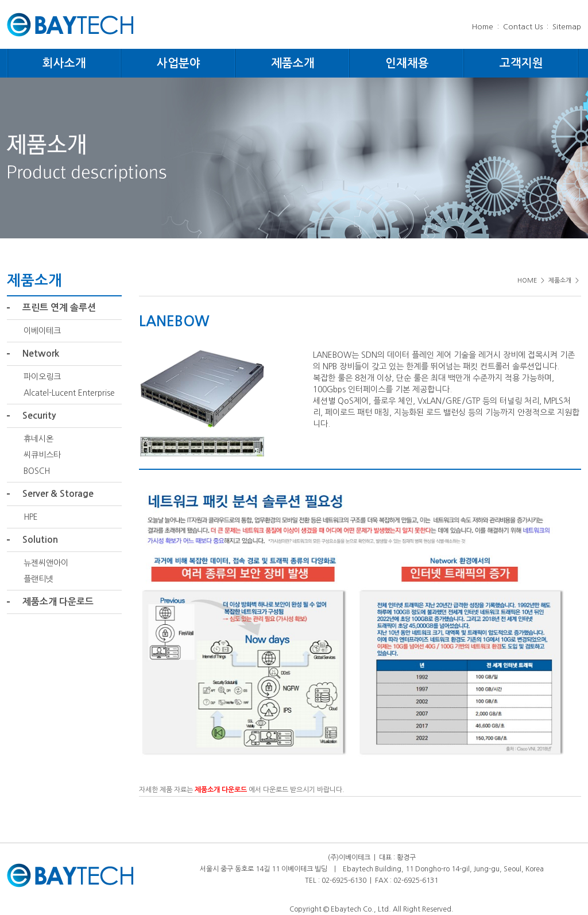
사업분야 (178, 63)
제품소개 (293, 63)
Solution (40, 539)
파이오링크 (42, 377)
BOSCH (37, 471)
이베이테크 (42, 331)
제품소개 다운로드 (58, 601)
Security (39, 415)
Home (482, 26)
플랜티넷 (38, 579)
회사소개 (64, 63)
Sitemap (566, 26)
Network (40, 353)
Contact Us (523, 26)
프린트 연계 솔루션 (59, 307)
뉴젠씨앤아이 (46, 563)
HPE (31, 517)
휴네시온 (38, 439)
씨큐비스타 (42, 455)
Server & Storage (58, 493)
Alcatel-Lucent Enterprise (69, 393)
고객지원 (521, 63)
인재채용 (407, 63)
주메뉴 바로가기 (0, 0)
